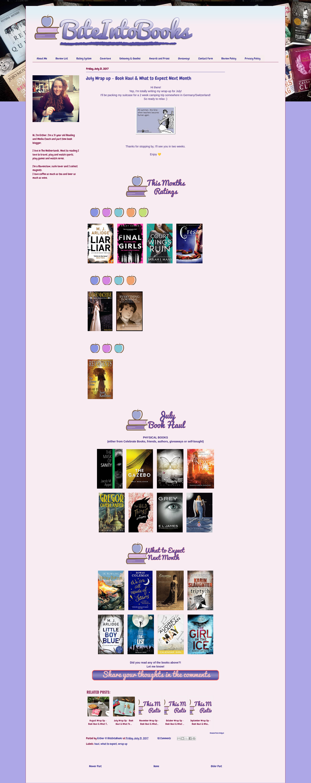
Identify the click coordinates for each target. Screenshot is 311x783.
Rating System (83, 58)
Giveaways (184, 58)
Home (156, 766)
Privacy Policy (252, 58)
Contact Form (205, 58)
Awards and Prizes (159, 58)
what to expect (109, 744)
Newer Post (95, 766)
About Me (42, 58)
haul (96, 744)
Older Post (216, 766)
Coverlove (105, 58)
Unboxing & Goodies (130, 58)
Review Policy (228, 58)
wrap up (122, 744)
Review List (62, 58)
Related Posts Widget (217, 733)
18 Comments (164, 738)
